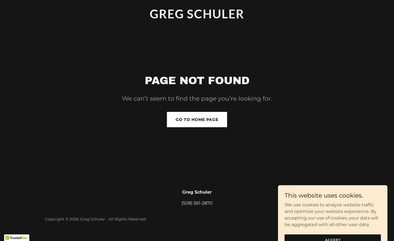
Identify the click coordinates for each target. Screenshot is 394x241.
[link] (197, 16)
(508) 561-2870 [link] (197, 203)
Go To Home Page (197, 119)
